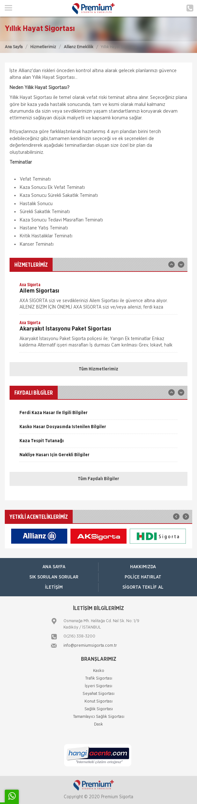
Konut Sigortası (98, 701)
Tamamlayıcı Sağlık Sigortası (98, 717)
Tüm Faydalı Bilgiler (98, 479)
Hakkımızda (143, 567)
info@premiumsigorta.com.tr (90, 646)
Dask (98, 724)
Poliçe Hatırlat (143, 577)
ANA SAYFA (53, 567)
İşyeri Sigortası (98, 686)
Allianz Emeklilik (78, 47)
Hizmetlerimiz (43, 47)
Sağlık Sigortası (98, 709)
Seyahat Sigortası (98, 694)
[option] (98, 298)
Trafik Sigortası (98, 678)
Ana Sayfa (14, 47)
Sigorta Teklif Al (143, 587)
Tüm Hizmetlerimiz (98, 369)
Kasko (98, 671)
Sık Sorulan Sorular (53, 577)
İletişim (54, 587)
